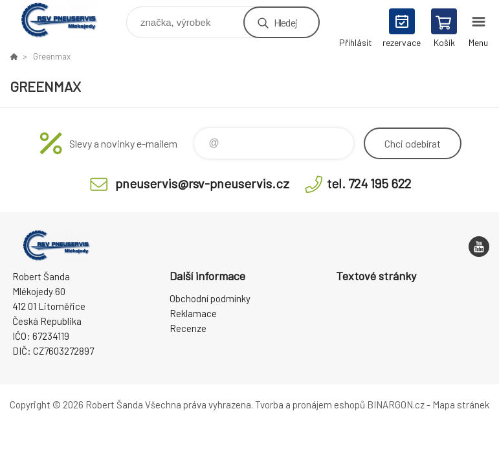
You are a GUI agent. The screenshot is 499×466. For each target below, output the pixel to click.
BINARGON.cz (396, 404)
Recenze (188, 328)
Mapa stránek (460, 404)
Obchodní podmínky (210, 298)
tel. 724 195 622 (369, 183)
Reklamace (193, 313)
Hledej (285, 22)
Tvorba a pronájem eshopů (310, 404)
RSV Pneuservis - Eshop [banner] (67, 19)
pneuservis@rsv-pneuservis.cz (202, 183)
